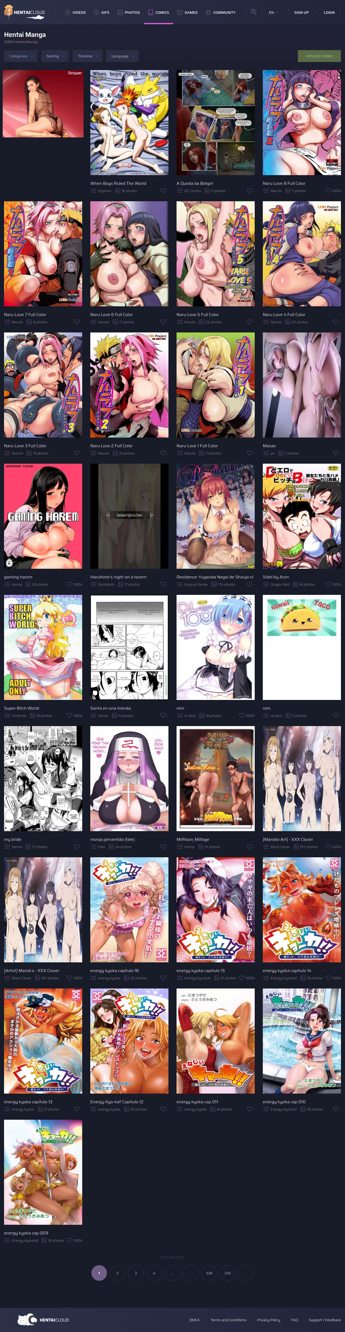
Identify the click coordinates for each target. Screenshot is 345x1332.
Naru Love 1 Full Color (197, 445)
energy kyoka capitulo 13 (28, 1101)
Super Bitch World (21, 708)
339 (227, 1273)
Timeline (85, 56)
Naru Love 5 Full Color (198, 314)
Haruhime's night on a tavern (118, 577)
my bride (12, 839)
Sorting (53, 56)
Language (120, 56)
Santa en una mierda (110, 708)
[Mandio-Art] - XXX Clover (288, 839)
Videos (75, 12)
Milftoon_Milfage (193, 839)
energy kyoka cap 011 (197, 1101)
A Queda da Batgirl (195, 183)
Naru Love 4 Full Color (284, 314)
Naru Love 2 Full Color (111, 445)
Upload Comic (319, 56)
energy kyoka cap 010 (284, 1101)
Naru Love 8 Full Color (284, 183)
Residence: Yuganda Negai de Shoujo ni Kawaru (216, 577)
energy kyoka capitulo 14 (287, 970)
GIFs (101, 12)
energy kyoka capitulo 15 (201, 970)
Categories (18, 56)
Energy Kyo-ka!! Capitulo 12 (116, 1101)
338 (209, 1273)
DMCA (194, 1320)
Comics (158, 12)
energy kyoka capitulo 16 (114, 970)
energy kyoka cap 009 (26, 1233)
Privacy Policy (268, 1320)
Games (187, 12)
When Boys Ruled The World (118, 183)
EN (271, 12)
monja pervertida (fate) (112, 839)
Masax (269, 445)
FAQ (294, 1320)
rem (180, 708)
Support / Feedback (325, 1320)
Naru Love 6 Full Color (111, 314)
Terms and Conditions (228, 1320)
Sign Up (301, 12)
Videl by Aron (276, 577)
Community (221, 12)
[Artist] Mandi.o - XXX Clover (31, 970)
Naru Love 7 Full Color (25, 314)
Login (329, 12)
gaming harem (18, 577)
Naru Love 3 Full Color (25, 445)
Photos (129, 12)
